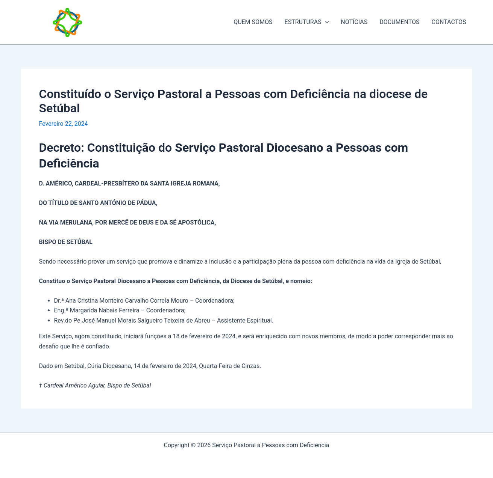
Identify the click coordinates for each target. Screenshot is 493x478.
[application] (325, 22)
